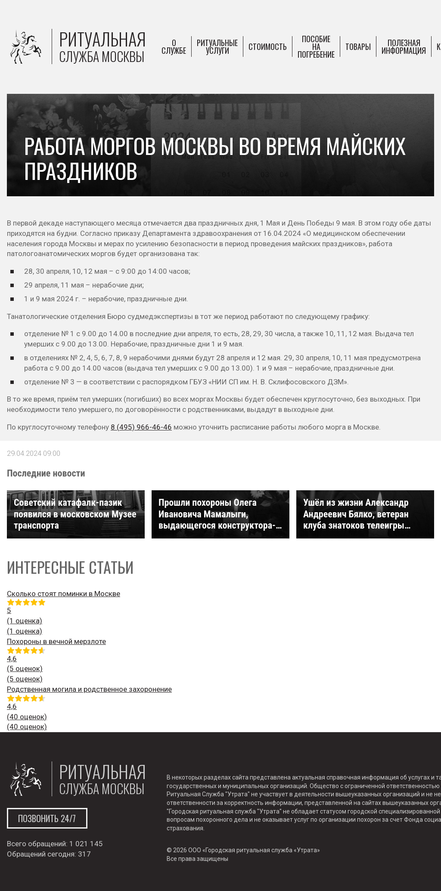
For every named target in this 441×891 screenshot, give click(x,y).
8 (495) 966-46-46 (141, 427)
